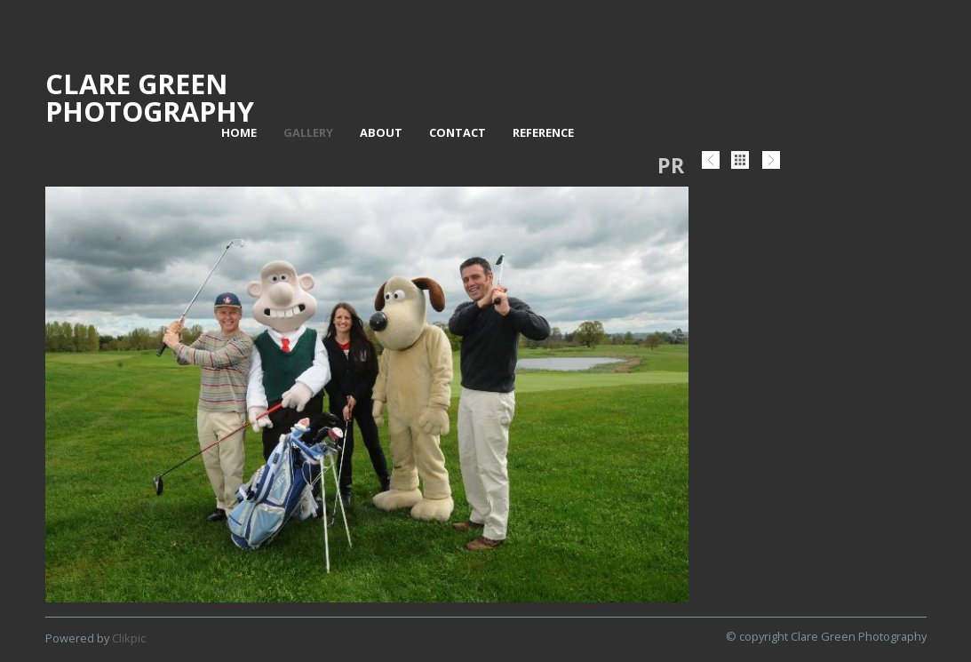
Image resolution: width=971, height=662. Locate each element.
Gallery (308, 132)
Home (239, 132)
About (381, 132)
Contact (457, 132)
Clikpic (129, 638)
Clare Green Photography (149, 97)
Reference (543, 132)
